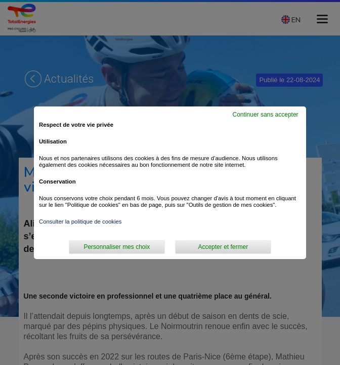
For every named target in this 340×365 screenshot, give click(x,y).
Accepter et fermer (223, 246)
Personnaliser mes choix (116, 246)
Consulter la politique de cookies (80, 221)
